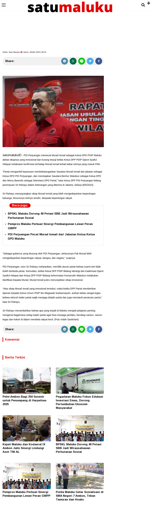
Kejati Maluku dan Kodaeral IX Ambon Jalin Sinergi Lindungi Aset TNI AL (24, 448)
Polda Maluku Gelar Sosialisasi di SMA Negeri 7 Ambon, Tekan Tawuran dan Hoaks (79, 495)
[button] (148, 1)
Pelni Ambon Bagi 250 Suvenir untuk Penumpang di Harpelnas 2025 (24, 400)
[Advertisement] (76, 25)
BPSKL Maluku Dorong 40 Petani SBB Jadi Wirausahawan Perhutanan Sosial (78, 448)
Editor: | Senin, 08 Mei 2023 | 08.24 (24, 52)
